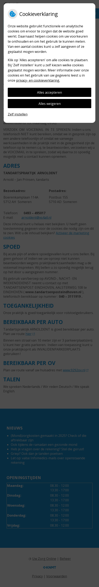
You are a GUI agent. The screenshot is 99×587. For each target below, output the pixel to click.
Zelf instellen (18, 114)
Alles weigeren (49, 103)
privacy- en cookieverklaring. (38, 80)
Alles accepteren (49, 92)
